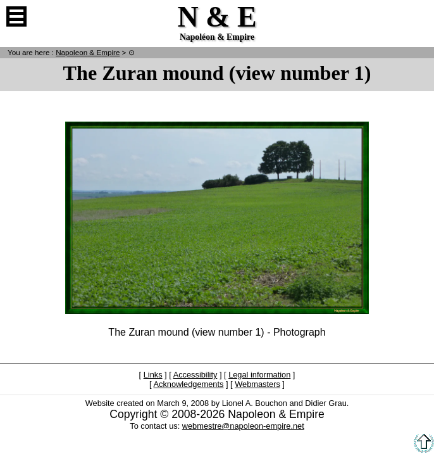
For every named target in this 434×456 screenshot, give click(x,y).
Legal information (259, 374)
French (417, 16)
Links (153, 374)
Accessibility (195, 374)
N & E (88, 52)
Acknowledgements (188, 384)
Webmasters (257, 384)
